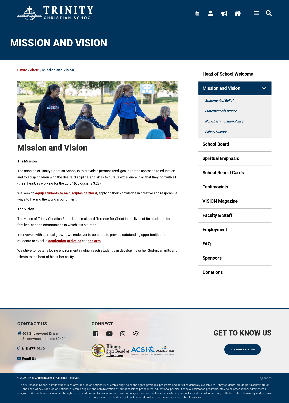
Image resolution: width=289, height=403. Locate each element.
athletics (74, 241)
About (34, 70)
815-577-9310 (33, 349)
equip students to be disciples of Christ (66, 193)
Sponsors (212, 258)
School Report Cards (223, 172)
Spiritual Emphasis (220, 158)
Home (22, 70)
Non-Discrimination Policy (224, 121)
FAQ (206, 243)
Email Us (29, 359)
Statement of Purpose (221, 111)
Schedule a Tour (242, 349)
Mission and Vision (58, 70)
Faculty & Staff (217, 215)
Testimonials (215, 187)
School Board (215, 144)
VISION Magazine (220, 201)
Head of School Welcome (227, 74)
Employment (214, 229)
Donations (212, 272)
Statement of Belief (219, 100)
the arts (94, 241)
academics (57, 241)
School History (215, 132)
